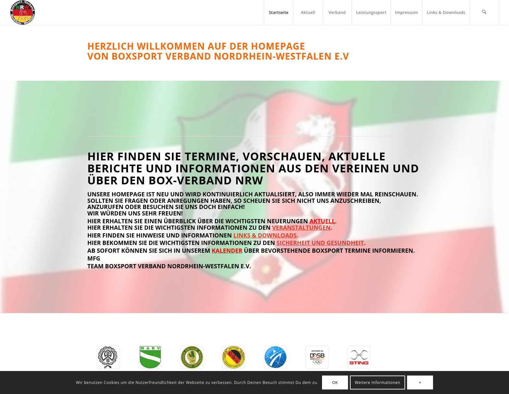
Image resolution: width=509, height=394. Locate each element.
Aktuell (322, 221)
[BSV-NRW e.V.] (22, 12)
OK (335, 382)
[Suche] (484, 12)
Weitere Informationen (377, 382)
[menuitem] (278, 12)
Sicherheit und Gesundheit (320, 243)
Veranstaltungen (301, 227)
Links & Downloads (265, 235)
